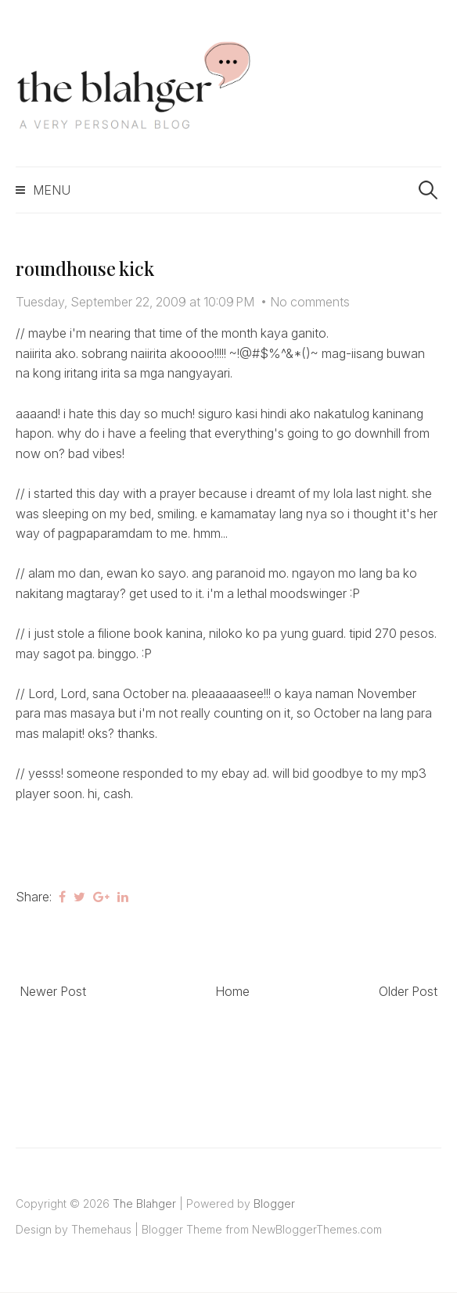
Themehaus (101, 1229)
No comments (310, 302)
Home (232, 991)
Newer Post (53, 991)
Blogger (274, 1203)
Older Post (408, 991)
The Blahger (144, 1203)
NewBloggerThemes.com (317, 1229)
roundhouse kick (84, 268)
